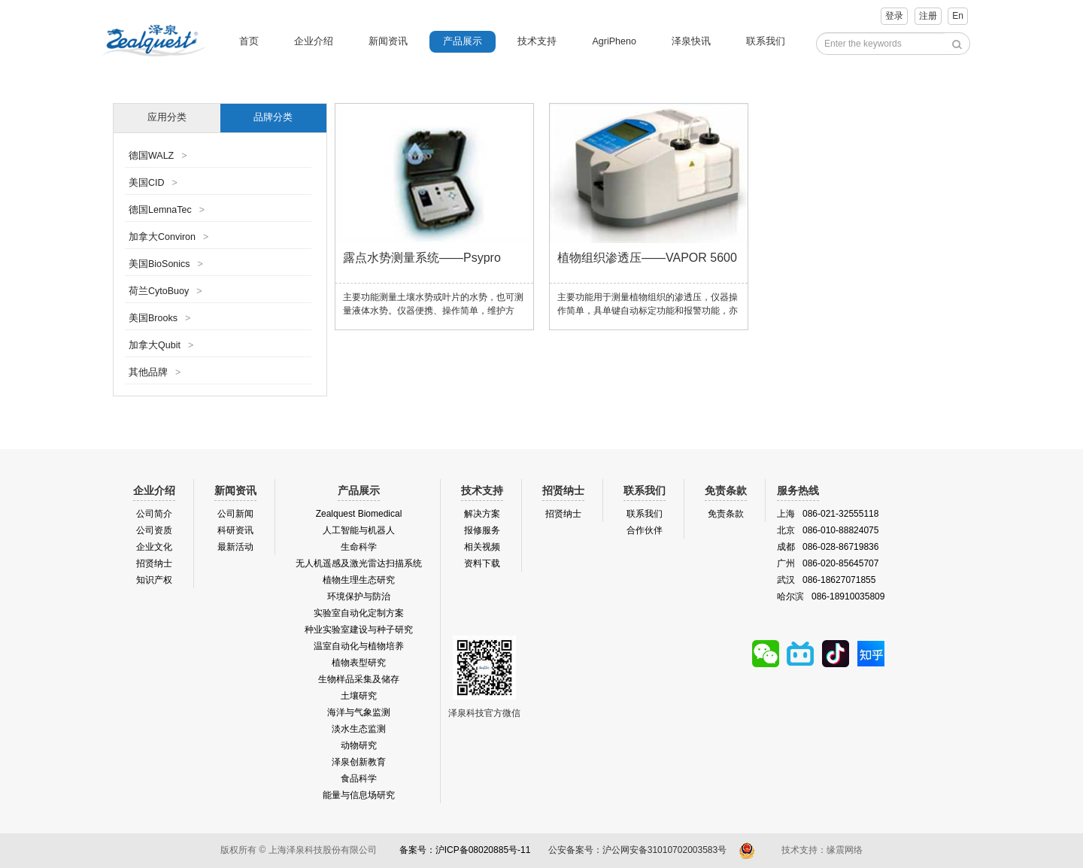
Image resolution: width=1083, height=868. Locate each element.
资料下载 (482, 563)
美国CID (153, 183)
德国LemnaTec (167, 210)
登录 (894, 16)
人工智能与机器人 (359, 530)
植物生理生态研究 (359, 580)
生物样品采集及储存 (358, 679)
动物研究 (359, 745)
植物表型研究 (359, 662)
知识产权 (154, 580)
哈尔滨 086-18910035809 (830, 596)
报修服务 (482, 530)
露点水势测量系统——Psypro (422, 257)
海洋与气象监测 (358, 712)
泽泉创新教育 (359, 762)
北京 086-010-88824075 (827, 530)
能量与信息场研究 (359, 795)
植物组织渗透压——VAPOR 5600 (647, 257)
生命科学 (359, 547)
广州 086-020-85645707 (827, 563)
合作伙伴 (644, 530)
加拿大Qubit (161, 345)
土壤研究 (359, 695)
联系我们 (765, 41)
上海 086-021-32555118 (827, 513)
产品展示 (462, 41)
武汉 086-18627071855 (826, 580)
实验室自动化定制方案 (359, 613)
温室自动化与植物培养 (359, 646)
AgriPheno (614, 41)
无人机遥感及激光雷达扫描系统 (359, 563)
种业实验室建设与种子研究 (359, 629)
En (957, 16)
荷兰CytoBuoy (165, 291)
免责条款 (726, 513)
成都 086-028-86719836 (827, 547)
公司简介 (154, 513)
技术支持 (537, 41)
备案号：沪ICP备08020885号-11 (465, 850)
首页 (249, 41)
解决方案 (482, 513)
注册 (928, 16)
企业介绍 (313, 41)
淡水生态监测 (359, 729)
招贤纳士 (154, 563)
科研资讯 (235, 530)
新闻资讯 (388, 41)
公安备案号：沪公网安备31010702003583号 (639, 850)
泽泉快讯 (691, 41)
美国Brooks (159, 318)
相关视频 (482, 547)
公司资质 (154, 530)
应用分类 (167, 117)
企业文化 (154, 547)
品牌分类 (273, 117)
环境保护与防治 (358, 596)
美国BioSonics (166, 264)
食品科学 (359, 778)
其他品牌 (154, 372)
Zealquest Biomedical (359, 513)
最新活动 (235, 547)
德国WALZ (158, 155)
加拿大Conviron (168, 237)
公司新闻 (235, 513)
